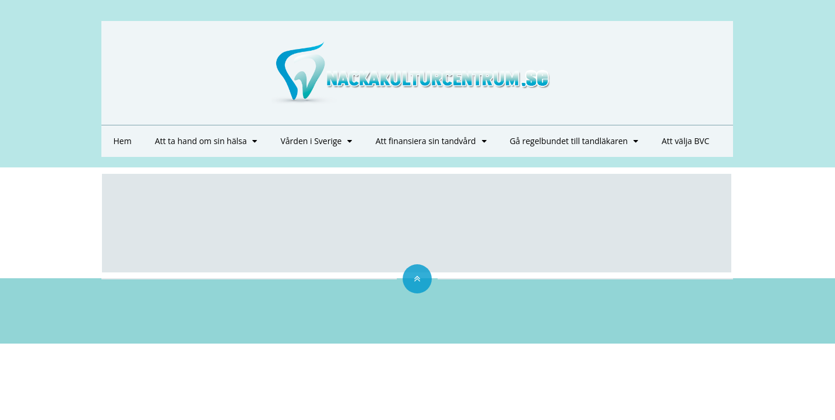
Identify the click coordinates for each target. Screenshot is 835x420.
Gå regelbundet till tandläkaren (569, 140)
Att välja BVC (685, 140)
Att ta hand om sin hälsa (201, 140)
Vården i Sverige (310, 140)
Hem (122, 140)
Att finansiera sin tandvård (425, 140)
